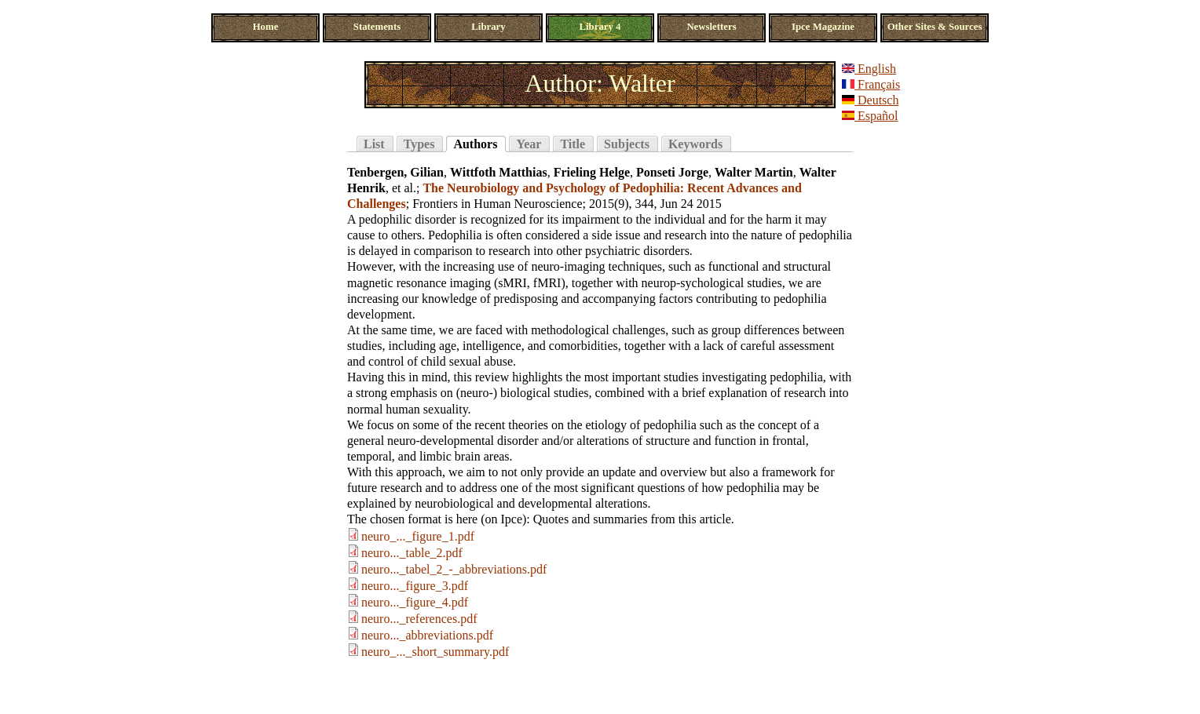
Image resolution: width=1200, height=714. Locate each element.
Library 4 (600, 26)
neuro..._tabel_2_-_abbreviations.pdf (454, 569)
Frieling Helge (592, 172)
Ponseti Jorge (672, 172)
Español (870, 115)
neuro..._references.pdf (419, 618)
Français (871, 84)
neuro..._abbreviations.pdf (427, 635)
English (869, 68)
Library (488, 26)
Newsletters (711, 26)
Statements (377, 26)
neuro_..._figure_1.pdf (417, 536)
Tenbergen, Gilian (395, 172)
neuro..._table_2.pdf (412, 552)
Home (266, 26)
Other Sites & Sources (934, 26)
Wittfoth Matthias (498, 172)
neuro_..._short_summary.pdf (435, 651)
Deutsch (870, 100)
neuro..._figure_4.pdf (414, 602)
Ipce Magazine (823, 26)
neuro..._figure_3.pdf (414, 585)
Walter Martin (754, 172)
